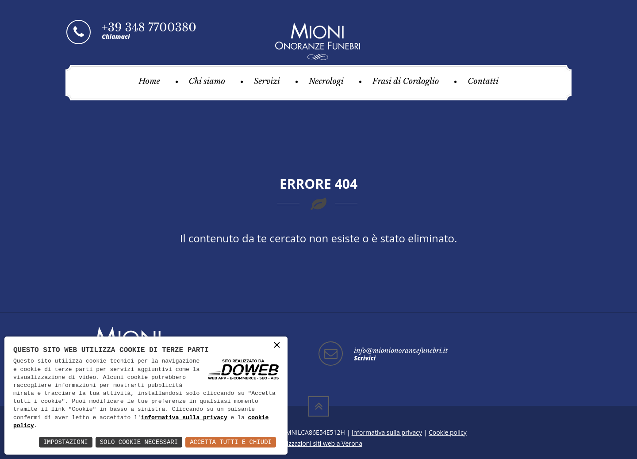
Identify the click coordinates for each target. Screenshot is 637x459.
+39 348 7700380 (149, 27)
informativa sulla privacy (184, 418)
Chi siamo (207, 81)
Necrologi (326, 81)
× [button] (277, 346)
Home (149, 81)
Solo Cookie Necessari (139, 442)
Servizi (267, 81)
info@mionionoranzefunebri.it (401, 350)
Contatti (483, 81)
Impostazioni (65, 442)
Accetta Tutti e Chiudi (231, 442)
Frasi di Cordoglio (405, 81)
